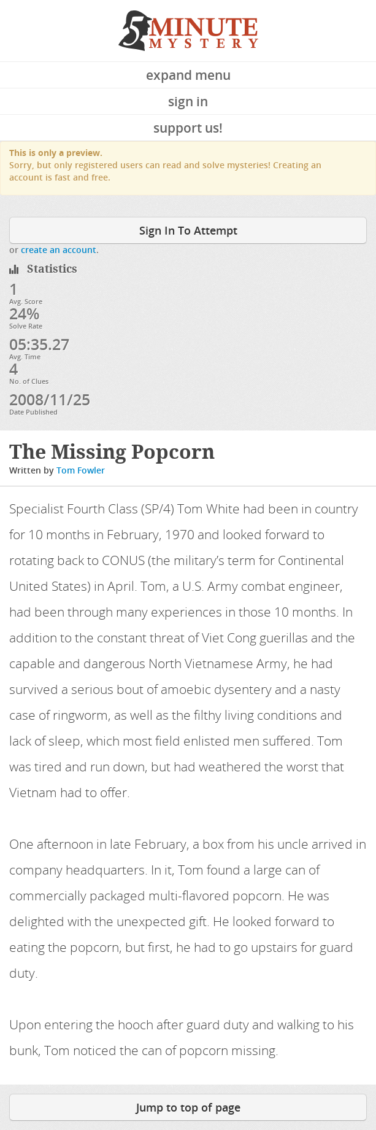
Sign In (188, 101)
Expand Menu (188, 75)
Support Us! (188, 127)
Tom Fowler (80, 470)
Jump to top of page (188, 1107)
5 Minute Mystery (188, 30)
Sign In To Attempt (188, 230)
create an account (58, 249)
